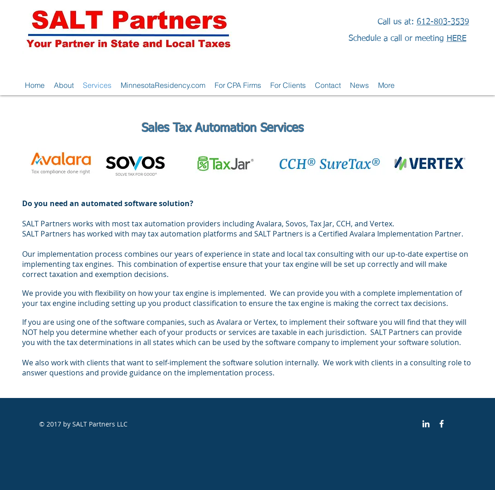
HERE (456, 39)
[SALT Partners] (442, 424)
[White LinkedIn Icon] (426, 424)
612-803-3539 (443, 22)
